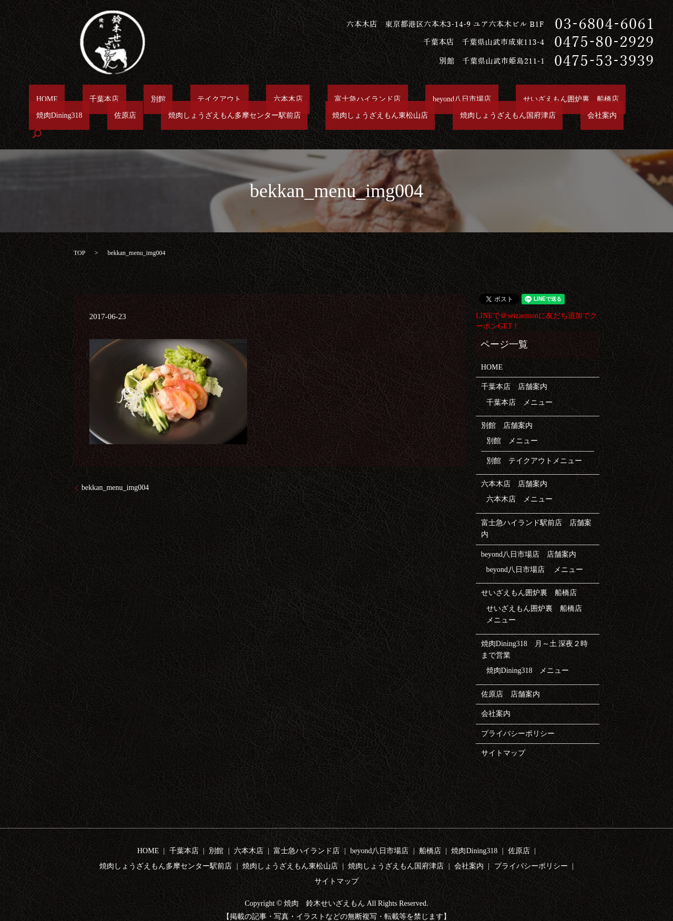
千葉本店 (83, 99)
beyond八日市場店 (370, 99)
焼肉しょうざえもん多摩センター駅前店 (95, 117)
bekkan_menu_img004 (115, 471)
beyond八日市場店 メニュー (535, 553)
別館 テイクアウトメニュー (534, 444)
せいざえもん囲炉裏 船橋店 (465, 99)
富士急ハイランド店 (290, 99)
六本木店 (224, 99)
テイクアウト (170, 99)
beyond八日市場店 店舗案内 (528, 537)
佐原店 (605, 99)
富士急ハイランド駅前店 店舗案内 (536, 511)
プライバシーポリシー (518, 716)
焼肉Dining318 (553, 99)
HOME (39, 99)
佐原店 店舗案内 (510, 677)
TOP (79, 236)
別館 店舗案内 (507, 409)
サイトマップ (503, 736)
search (461, 117)
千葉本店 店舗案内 (514, 370)
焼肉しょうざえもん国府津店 (340, 117)
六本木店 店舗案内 (514, 467)
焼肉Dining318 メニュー (527, 654)
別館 (123, 99)
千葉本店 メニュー (519, 385)
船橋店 (430, 834)
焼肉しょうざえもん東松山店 (227, 117)
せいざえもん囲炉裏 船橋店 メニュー (537, 597)
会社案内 (420, 117)
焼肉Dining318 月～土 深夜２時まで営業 (534, 632)
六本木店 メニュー (519, 482)
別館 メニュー (512, 424)
